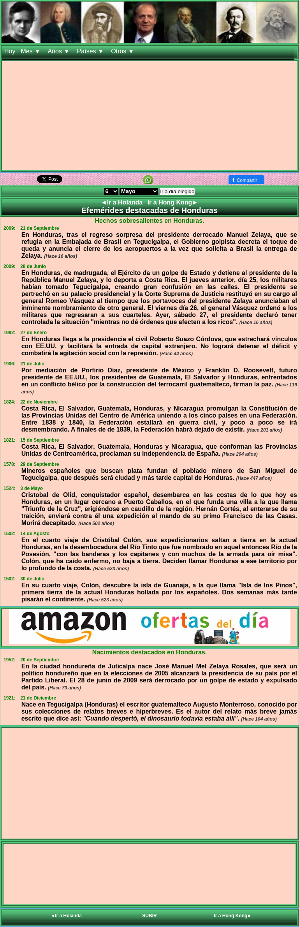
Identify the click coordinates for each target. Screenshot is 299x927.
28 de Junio (33, 266)
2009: (10, 228)
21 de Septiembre (39, 228)
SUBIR (149, 915)
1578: (10, 464)
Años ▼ (59, 51)
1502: (10, 533)
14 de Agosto (34, 533)
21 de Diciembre (38, 698)
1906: (10, 364)
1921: (10, 698)
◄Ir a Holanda (122, 202)
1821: (10, 440)
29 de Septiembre (39, 464)
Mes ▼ (31, 51)
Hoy (9, 51)
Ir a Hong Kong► (173, 202)
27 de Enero (33, 332)
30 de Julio (32, 579)
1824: (10, 402)
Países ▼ (91, 51)
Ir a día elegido (177, 191)
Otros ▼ (123, 51)
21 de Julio (32, 364)
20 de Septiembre (39, 660)
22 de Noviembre (39, 402)
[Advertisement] (149, 115)
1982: (10, 332)
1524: (10, 488)
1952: (10, 660)
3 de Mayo (31, 488)
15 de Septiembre (39, 440)
